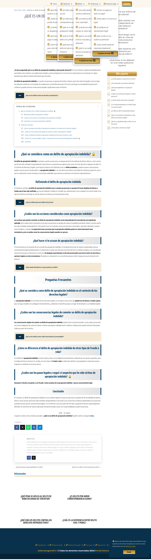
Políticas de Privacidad (74, 545)
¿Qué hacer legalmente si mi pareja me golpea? (121, 88)
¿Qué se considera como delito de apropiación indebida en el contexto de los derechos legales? (50, 128)
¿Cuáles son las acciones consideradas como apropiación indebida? (42, 118)
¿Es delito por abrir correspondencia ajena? (123, 111)
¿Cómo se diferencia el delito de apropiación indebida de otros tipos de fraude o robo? (48, 135)
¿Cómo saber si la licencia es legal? (120, 128)
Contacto (127, 3)
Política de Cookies (130, 546)
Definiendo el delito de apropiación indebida (36, 114)
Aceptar (129, 552)
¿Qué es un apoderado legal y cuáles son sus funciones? (123, 122)
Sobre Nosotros (42, 545)
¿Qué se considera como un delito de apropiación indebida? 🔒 (38, 111)
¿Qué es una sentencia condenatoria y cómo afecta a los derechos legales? (123, 116)
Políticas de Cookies (57, 545)
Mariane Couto (31, 439)
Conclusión (28, 141)
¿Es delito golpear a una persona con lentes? (123, 79)
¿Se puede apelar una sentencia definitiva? (122, 83)
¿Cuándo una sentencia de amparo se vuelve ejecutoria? (123, 95)
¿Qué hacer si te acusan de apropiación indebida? (37, 121)
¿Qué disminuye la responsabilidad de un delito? (29, 467)
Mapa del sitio (101, 545)
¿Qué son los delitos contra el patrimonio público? (86, 467)
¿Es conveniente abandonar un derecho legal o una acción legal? (123, 105)
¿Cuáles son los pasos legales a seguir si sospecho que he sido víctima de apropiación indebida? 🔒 (52, 138)
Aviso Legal (89, 545)
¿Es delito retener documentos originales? (122, 100)
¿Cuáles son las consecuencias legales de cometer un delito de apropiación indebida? (48, 131)
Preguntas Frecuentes (27, 125)
